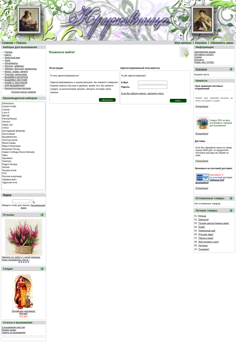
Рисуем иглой (23, 170)
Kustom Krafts (23, 106)
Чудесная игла (23, 182)
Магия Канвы (23, 142)
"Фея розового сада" (208, 242)
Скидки (198, 57)
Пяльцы (202, 216)
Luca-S (23, 112)
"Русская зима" (206, 234)
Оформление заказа (204, 52)
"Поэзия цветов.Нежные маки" (213, 223)
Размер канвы (9, 330)
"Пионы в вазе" (206, 238)
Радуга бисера (23, 164)
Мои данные (182, 42)
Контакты (199, 59)
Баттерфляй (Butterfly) (23, 130)
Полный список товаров (23, 92)
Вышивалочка (23, 136)
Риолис (23, 167)
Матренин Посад (23, 148)
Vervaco (23, 121)
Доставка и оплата (204, 54)
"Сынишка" (203, 249)
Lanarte (23, 109)
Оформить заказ (222, 42)
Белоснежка (23, 133)
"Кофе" (201, 227)
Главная (7, 42)
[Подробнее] (201, 106)
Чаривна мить (23, 179)
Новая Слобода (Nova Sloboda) (23, 151)
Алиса (23, 127)
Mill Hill (23, 115)
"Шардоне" (203, 219)
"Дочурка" (203, 245)
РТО (23, 173)
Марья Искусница (23, 145)
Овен (23, 155)
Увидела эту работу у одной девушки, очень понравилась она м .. (21, 258)
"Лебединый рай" (207, 230)
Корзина (201, 42)
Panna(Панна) (23, 118)
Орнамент (23, 158)
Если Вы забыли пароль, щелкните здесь (142, 93)
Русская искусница (23, 176)
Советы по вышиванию (13, 332)
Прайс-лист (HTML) (204, 62)
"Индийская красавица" (23, 311)
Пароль (21, 42)
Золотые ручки (23, 139)
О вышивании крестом (13, 327)
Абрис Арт (23, 124)
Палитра (23, 161)
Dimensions (23, 103)
